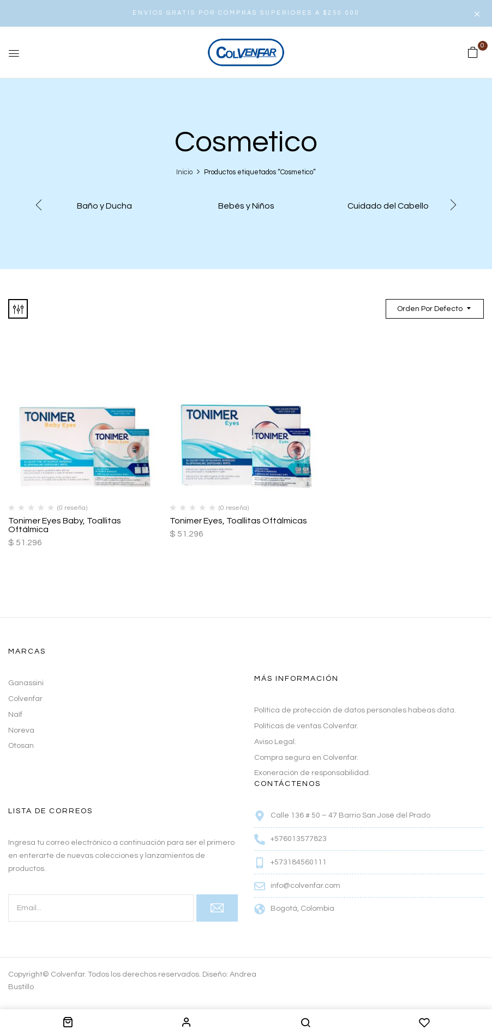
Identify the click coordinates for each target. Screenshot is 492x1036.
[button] (472, 53)
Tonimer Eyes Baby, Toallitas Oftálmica (64, 525)
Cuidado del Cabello (388, 206)
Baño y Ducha (104, 206)
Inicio (184, 172)
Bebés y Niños (246, 206)
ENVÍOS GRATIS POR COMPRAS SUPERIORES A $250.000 (246, 13)
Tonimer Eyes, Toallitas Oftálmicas (238, 520)
